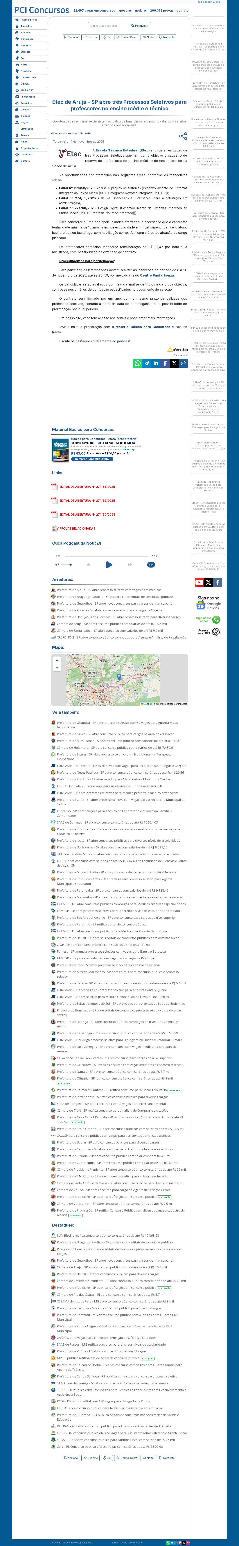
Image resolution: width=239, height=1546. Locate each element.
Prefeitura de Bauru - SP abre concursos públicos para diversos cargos (108, 1142)
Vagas (21, 122)
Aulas (21, 141)
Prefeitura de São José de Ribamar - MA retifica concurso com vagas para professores (208, 543)
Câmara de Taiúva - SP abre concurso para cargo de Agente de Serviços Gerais (113, 1190)
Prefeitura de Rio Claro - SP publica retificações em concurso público (114, 1196)
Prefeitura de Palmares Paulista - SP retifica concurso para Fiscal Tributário (119, 1090)
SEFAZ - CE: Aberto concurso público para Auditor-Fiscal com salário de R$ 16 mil (116, 1440)
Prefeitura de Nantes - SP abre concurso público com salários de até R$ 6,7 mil (113, 1071)
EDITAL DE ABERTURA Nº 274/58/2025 (87, 487)
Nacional (23, 45)
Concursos (24, 38)
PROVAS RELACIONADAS (77, 528)
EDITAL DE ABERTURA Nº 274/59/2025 (87, 500)
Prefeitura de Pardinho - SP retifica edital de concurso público (102, 924)
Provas (22, 135)
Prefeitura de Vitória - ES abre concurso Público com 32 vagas (101, 1351)
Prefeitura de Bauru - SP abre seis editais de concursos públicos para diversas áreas (118, 938)
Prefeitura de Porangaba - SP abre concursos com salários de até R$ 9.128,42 (112, 890)
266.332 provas (161, 10)
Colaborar (24, 154)
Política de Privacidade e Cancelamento (71, 1542)
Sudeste (22, 51)
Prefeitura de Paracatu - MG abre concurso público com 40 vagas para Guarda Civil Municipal (117, 1317)
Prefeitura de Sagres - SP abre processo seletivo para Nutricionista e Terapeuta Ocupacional (114, 756)
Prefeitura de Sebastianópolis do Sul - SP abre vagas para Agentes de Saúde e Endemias (121, 1003)
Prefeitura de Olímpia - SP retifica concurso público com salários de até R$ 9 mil (115, 1080)
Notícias (22, 32)
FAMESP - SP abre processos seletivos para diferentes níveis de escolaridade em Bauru (119, 911)
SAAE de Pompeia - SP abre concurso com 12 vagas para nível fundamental (111, 1104)
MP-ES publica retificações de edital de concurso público (106, 1358)
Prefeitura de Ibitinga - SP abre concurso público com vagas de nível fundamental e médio (117, 1024)
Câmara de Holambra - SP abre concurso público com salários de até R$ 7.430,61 (116, 747)
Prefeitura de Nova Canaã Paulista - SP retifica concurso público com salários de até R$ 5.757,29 (120, 1119)
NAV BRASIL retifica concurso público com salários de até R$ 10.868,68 (108, 1235)
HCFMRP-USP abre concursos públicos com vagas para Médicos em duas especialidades (121, 904)
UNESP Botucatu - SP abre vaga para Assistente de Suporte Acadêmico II (109, 786)
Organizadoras (26, 147)
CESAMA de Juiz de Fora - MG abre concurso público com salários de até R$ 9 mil (115, 1301)
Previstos (23, 103)
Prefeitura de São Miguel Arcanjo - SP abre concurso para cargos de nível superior (116, 917)
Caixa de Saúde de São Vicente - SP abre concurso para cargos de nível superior (114, 1058)
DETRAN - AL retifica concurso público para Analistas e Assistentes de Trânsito (114, 1426)
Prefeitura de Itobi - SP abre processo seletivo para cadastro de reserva (108, 965)
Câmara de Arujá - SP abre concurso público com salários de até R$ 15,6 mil (112, 624)
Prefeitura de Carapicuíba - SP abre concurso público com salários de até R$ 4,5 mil (117, 1163)
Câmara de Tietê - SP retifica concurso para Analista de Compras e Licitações (112, 1110)
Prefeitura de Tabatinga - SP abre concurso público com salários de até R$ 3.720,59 (117, 1033)
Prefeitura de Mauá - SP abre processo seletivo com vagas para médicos (109, 590)
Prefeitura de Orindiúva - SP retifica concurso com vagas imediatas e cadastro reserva (119, 1065)
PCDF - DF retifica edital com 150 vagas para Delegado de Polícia (104, 1401)
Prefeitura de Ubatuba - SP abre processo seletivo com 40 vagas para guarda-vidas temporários (117, 724)
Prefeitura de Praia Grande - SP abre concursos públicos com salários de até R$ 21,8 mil (120, 1129)
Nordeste (23, 70)
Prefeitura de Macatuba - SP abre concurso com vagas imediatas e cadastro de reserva (120, 897)
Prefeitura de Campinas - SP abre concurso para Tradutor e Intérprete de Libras (115, 1149)
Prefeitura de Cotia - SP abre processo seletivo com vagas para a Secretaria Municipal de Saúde (121, 801)
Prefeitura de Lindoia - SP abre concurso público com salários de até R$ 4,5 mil (114, 1156)
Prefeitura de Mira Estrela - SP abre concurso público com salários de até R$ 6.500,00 (119, 741)
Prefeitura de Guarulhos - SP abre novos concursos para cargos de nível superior (115, 603)
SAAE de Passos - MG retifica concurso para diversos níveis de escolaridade (111, 1344)
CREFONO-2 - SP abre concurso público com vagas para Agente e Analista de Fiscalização (121, 637)
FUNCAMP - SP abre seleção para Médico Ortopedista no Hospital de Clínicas (113, 997)
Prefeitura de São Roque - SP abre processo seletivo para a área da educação (112, 1176)
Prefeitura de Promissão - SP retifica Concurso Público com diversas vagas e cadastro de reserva (121, 1212)
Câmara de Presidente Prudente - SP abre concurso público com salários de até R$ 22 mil (121, 1169)
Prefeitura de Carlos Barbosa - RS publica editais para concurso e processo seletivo (117, 1376)
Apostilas (23, 26)
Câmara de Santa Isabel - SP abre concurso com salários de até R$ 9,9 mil (110, 630)
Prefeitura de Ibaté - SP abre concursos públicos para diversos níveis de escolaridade (118, 840)
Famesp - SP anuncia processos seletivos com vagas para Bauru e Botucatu (111, 951)
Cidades (22, 115)
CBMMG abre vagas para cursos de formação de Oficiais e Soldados (106, 1337)
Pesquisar (140, 26)
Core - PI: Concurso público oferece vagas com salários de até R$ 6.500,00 (110, 1446)
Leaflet (146, 703)
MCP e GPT (24, 90)
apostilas (125, 10)
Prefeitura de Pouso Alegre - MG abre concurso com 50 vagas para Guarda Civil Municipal (114, 1328)
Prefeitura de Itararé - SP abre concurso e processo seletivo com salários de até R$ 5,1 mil (121, 983)
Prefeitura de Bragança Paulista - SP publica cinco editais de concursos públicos (115, 596)
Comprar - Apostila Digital (92, 458)
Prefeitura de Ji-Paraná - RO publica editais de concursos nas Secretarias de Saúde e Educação (118, 1417)
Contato (22, 160)
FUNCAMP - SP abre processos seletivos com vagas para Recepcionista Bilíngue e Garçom (121, 766)
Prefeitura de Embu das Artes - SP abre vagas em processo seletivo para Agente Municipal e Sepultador (114, 881)
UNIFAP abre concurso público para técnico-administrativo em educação (110, 1408)
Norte (21, 64)
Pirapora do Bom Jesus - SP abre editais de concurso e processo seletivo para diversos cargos (119, 1012)
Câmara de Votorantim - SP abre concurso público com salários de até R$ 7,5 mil (115, 1203)
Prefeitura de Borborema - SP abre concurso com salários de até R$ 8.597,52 (112, 847)
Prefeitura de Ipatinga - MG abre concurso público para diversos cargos (109, 1308)
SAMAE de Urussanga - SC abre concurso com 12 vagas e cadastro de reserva (112, 1383)
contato (182, 10)
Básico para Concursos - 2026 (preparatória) (104, 439)
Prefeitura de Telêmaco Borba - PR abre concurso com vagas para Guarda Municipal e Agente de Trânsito (119, 1367)
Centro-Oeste (26, 77)
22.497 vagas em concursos (94, 10)
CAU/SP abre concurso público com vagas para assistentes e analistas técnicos (114, 1135)
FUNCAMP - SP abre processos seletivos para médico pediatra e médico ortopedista (118, 793)
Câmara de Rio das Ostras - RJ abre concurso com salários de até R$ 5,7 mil (111, 1294)
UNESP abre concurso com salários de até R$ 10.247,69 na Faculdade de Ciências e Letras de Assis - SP (122, 863)
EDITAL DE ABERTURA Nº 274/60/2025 (87, 514)
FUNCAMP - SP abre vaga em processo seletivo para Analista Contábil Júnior (112, 990)
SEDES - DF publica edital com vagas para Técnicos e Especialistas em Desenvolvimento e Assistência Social (121, 1392)
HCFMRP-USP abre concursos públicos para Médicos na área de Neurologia (112, 931)
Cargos (22, 109)
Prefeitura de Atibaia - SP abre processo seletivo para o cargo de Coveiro (109, 610)
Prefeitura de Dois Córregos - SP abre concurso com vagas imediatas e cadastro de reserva (117, 1048)
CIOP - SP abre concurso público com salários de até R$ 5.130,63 (103, 945)
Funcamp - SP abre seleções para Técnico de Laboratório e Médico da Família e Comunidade (114, 813)
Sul (19, 58)
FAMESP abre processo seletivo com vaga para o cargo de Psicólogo (106, 958)
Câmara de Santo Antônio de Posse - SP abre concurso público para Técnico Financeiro (120, 1183)
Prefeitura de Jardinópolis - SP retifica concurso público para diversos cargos (112, 1097)
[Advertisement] (89, 68)
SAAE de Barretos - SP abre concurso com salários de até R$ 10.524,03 (107, 822)
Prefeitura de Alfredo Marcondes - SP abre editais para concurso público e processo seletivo (118, 974)
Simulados (24, 128)
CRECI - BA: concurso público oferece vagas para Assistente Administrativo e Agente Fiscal (122, 1433)
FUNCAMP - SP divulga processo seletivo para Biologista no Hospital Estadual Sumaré (119, 1040)
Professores (25, 96)
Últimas (22, 83)
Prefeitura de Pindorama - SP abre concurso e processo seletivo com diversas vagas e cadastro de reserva (118, 831)
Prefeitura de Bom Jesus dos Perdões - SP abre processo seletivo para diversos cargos (119, 617)
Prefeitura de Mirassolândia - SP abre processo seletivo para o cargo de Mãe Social (117, 872)
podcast (123, 341)
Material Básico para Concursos (143, 327)
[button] (57, 660)
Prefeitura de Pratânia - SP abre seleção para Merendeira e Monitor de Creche (113, 779)
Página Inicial (26, 19)
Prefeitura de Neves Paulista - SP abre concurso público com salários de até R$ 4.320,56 (120, 772)
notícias (141, 10)
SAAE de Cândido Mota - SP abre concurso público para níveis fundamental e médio (118, 854)
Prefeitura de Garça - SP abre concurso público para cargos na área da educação (115, 734)
